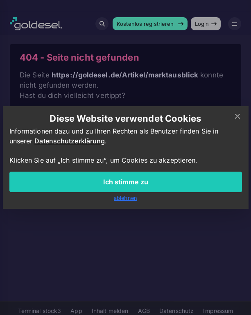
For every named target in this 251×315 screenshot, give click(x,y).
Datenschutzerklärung (69, 141)
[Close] (237, 116)
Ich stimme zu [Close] (125, 182)
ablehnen (125, 198)
